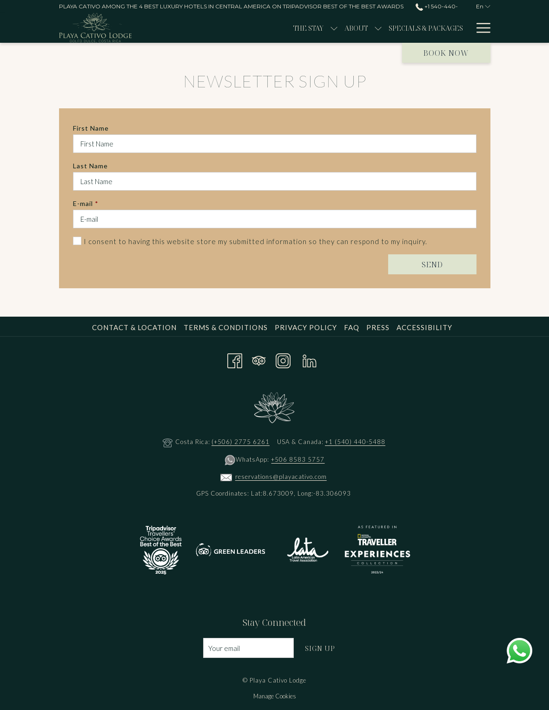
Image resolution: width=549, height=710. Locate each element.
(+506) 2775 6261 (241, 441)
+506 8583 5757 (297, 459)
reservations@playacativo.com (281, 476)
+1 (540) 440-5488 (355, 441)
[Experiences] (380, 28)
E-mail (86, 203)
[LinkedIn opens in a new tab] (309, 359)
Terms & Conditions (226, 327)
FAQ (351, 327)
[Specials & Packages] (308, 28)
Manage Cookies (274, 696)
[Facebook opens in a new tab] (234, 359)
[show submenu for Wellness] (465, 28)
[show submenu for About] (260, 28)
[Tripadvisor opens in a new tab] (258, 359)
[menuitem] (135, 327)
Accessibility (424, 327)
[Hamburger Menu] (480, 28)
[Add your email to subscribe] (248, 648)
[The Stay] (190, 28)
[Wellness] (435, 28)
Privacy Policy (306, 327)
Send (432, 264)
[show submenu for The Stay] (216, 28)
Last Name (90, 166)
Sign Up (320, 648)
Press (378, 327)
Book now (446, 53)
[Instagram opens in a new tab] (283, 359)
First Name (91, 128)
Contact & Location (134, 327)
